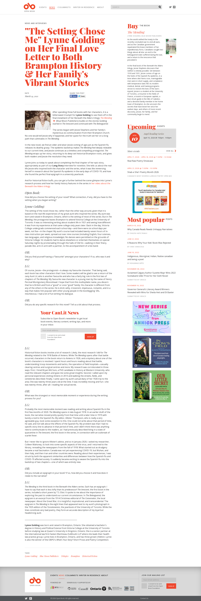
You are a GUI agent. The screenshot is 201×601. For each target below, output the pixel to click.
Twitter (26, 598)
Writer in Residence (83, 7)
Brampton (75, 556)
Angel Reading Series (154, 133)
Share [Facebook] (73, 96)
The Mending (135, 32)
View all (170, 151)
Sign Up (90, 337)
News (52, 7)
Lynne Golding (31, 556)
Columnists (64, 7)
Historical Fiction (89, 556)
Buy (138, 26)
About (100, 7)
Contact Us (144, 598)
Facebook (30, 598)
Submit (160, 7)
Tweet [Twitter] (82, 96)
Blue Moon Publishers (49, 556)
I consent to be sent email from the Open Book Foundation (56, 337)
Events (43, 7)
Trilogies (64, 556)
